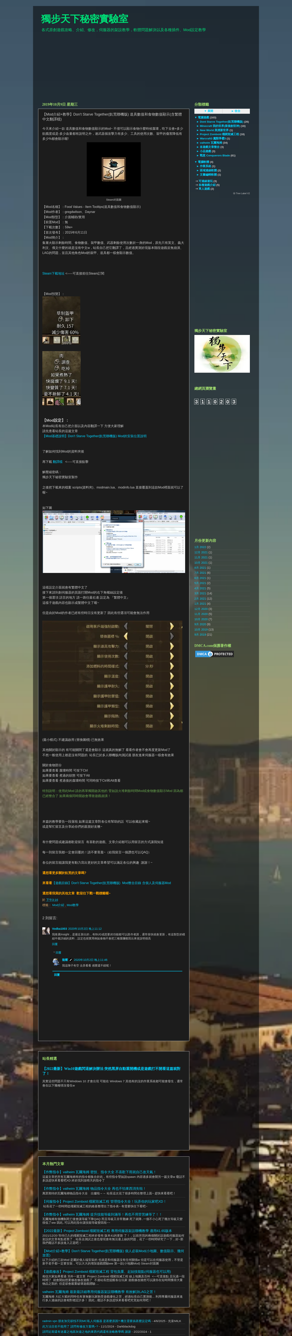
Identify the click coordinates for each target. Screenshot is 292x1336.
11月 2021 (201, 557)
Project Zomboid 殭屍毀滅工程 (219, 134)
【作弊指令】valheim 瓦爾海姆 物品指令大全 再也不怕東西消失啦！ (94, 1189)
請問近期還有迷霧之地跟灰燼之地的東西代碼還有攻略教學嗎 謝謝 (86, 1331)
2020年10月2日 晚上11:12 (85, 928)
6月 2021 (200, 578)
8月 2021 (200, 567)
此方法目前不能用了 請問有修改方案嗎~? (70, 1326)
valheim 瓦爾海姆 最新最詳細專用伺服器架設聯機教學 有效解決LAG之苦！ (99, 1292)
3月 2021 (200, 593)
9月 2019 (200, 634)
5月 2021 (200, 583)
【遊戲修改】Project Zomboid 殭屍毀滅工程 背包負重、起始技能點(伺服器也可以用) (106, 1272)
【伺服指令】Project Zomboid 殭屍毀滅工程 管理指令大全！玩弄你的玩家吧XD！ (104, 1201)
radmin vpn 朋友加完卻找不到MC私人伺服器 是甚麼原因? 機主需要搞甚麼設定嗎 (96, 1321)
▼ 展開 (208, 111)
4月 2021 (200, 588)
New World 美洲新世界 (214, 130)
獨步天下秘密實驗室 (84, 19)
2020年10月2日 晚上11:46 (90, 959)
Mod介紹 (58, 905)
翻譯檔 (58, 461)
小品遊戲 (205, 151)
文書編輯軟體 (208, 174)
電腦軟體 (203, 161)
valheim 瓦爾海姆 (211, 142)
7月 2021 (200, 572)
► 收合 (235, 111)
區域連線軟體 (208, 170)
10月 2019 (201, 629)
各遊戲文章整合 (209, 146)
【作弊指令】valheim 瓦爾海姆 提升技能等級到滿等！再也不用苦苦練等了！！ (102, 1214)
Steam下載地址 (53, 273)
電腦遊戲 (203, 117)
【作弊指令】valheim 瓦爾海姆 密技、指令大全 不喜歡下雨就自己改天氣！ (99, 1172)
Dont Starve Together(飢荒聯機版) (221, 121)
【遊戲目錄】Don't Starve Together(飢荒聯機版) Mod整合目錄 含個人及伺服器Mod (111, 883)
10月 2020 (201, 619)
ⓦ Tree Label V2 (241, 193)
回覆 (55, 944)
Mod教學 (73, 905)
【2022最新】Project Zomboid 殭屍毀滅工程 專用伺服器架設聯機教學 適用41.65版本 (107, 1231)
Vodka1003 (59, 928)
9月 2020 (200, 624)
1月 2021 (200, 603)
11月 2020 (201, 614)
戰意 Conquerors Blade (214, 155)
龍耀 (65, 959)
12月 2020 (201, 609)
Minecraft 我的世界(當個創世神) (220, 125)
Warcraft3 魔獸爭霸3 (213, 138)
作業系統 (205, 166)
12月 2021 (201, 552)
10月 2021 (201, 562)
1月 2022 (200, 547)
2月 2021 (200, 598)
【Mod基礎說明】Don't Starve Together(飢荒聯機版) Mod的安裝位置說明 (94, 436)
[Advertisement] (146, 69)
